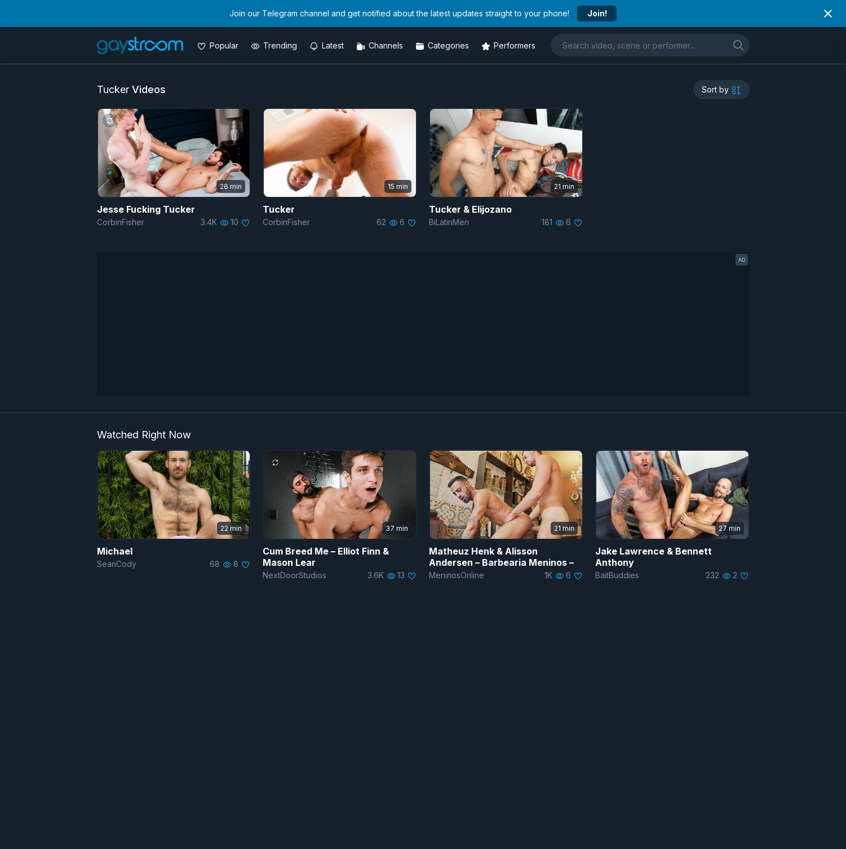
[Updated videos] (327, 45)
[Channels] (380, 45)
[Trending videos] (275, 45)
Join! (597, 13)
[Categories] (443, 45)
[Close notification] (828, 13)
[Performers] (509, 45)
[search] (738, 45)
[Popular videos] (219, 45)
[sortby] (721, 89)
